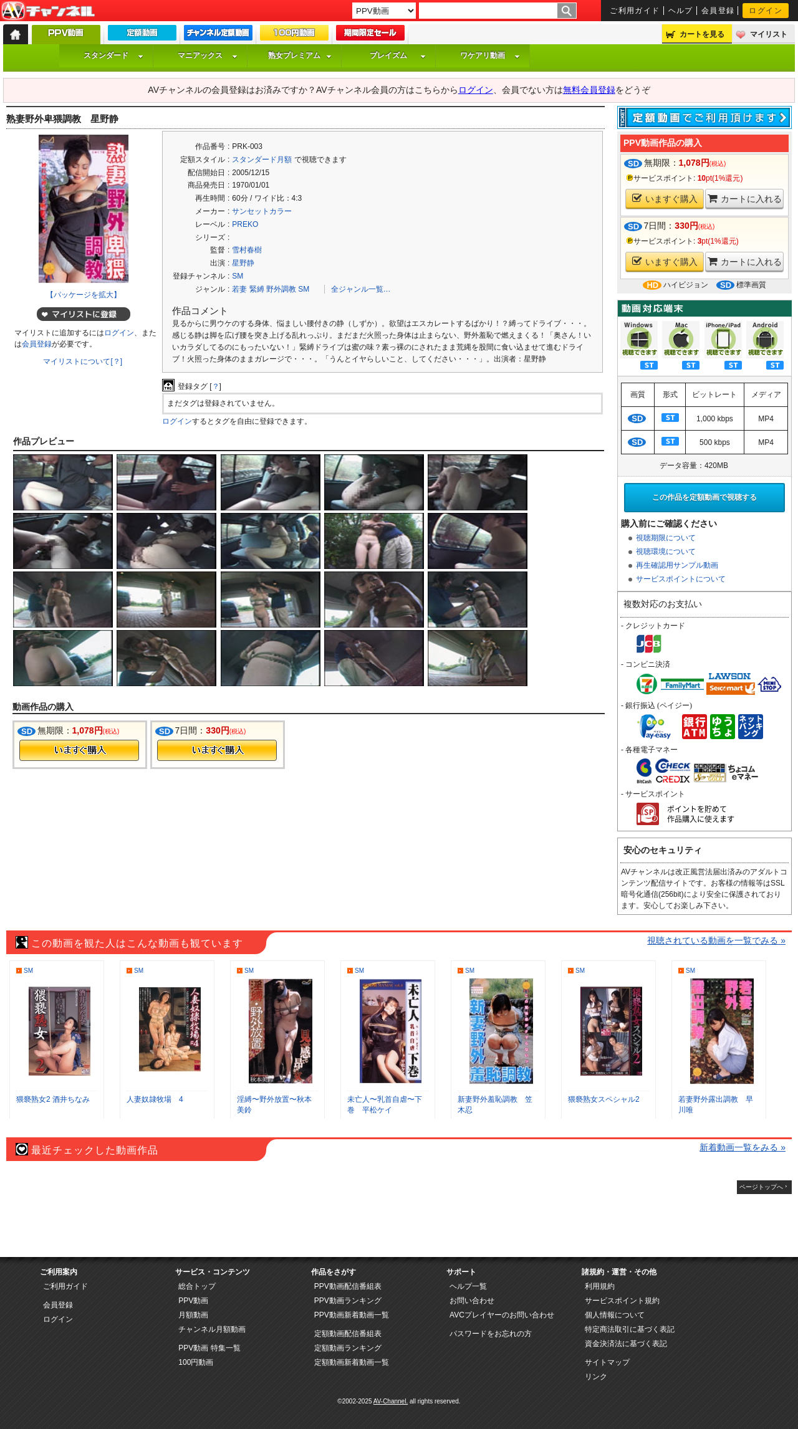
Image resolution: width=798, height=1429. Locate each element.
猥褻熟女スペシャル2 (604, 1099)
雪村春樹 (247, 250)
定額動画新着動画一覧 (351, 1362)
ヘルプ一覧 (468, 1286)
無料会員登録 (589, 90)
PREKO (245, 224)
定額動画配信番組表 (348, 1333)
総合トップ (197, 1286)
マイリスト (768, 34)
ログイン (765, 10)
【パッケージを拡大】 (83, 294)
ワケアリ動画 (490, 55)
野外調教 (281, 289)
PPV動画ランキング (348, 1300)
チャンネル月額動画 (212, 1329)
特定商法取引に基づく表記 (630, 1329)
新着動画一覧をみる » (742, 1147)
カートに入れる (745, 198)
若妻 (239, 289)
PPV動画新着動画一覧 (351, 1315)
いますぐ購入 (665, 198)
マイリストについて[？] (82, 361)
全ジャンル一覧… (361, 289)
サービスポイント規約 (622, 1300)
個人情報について (615, 1315)
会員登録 (718, 10)
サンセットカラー (262, 211)
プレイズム (398, 55)
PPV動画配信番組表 (348, 1286)
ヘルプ (680, 10)
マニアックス (208, 55)
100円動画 (195, 1362)
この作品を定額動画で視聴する (704, 497)
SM (237, 276)
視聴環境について (666, 551)
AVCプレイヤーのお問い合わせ (501, 1315)
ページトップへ (761, 1186)
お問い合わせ (471, 1300)
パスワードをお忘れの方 (490, 1333)
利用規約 (600, 1286)
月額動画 (193, 1315)
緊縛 (256, 289)
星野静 (243, 263)
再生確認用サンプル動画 (677, 565)
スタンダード (113, 55)
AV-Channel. (390, 1401)
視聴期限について (666, 537)
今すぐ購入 (79, 750)
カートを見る (702, 34)
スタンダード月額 (262, 159)
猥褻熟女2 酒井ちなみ (53, 1099)
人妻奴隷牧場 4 (155, 1099)
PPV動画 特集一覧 (209, 1348)
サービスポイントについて (681, 579)
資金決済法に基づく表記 (626, 1343)
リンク (596, 1376)
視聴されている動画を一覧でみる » (716, 940)
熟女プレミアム (300, 55)
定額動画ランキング (348, 1348)
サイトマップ (607, 1362)
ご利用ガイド (635, 10)
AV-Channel (48, 11)
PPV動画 (193, 1300)
